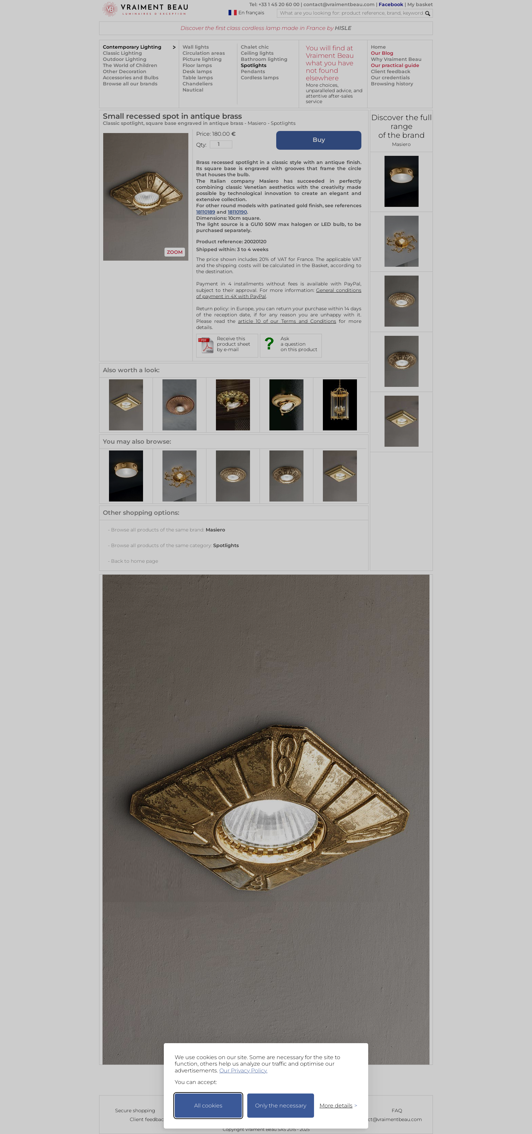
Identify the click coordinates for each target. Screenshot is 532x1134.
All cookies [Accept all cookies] (208, 1105)
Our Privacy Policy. (243, 1070)
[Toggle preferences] (335, 1106)
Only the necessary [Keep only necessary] (280, 1105)
